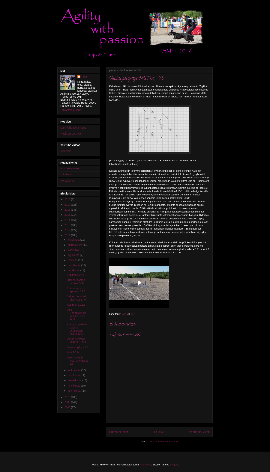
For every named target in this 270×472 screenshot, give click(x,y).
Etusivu (159, 432)
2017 (67, 204)
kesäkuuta (74, 270)
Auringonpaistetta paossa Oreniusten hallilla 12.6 (77, 329)
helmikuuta (74, 385)
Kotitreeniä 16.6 (76, 304)
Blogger (174, 464)
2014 (67, 219)
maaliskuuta (75, 380)
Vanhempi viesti (199, 432)
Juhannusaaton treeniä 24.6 (76, 281)
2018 (67, 199)
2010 (67, 397)
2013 (67, 225)
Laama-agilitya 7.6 (77, 347)
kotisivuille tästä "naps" (73, 127)
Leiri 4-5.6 (73, 352)
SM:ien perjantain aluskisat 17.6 (77, 298)
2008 (67, 407)
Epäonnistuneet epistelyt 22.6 (76, 290)
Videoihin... (66, 151)
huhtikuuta (74, 375)
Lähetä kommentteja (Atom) (163, 441)
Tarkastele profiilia (70, 109)
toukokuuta (74, 370)
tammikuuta (75, 390)
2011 (67, 235)
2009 (67, 402)
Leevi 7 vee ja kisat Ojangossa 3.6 (77, 360)
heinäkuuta (74, 265)
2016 (67, 209)
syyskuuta (74, 255)
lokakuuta (74, 249)
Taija (84, 76)
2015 (67, 214)
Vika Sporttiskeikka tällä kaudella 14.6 (76, 314)
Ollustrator (145, 464)
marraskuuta (75, 244)
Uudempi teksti (118, 432)
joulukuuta (74, 239)
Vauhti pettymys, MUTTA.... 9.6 (76, 340)
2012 (67, 230)
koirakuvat (66, 174)
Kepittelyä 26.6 (75, 274)
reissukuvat (67, 180)
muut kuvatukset (70, 168)
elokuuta (73, 260)
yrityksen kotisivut (70, 133)
